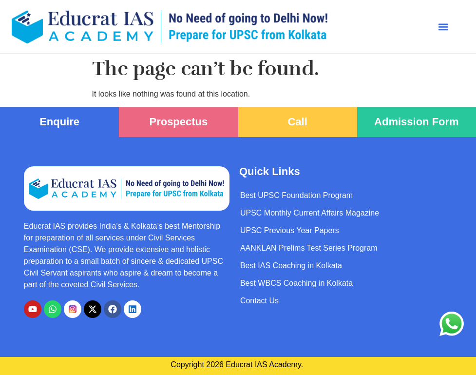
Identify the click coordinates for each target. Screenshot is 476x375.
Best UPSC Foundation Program (296, 195)
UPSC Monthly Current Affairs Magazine (309, 213)
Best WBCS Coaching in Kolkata (296, 283)
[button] (443, 27)
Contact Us (259, 300)
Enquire (59, 122)
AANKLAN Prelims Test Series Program (309, 248)
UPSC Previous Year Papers (289, 230)
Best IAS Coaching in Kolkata (291, 265)
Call (297, 122)
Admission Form (416, 122)
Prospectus (178, 122)
